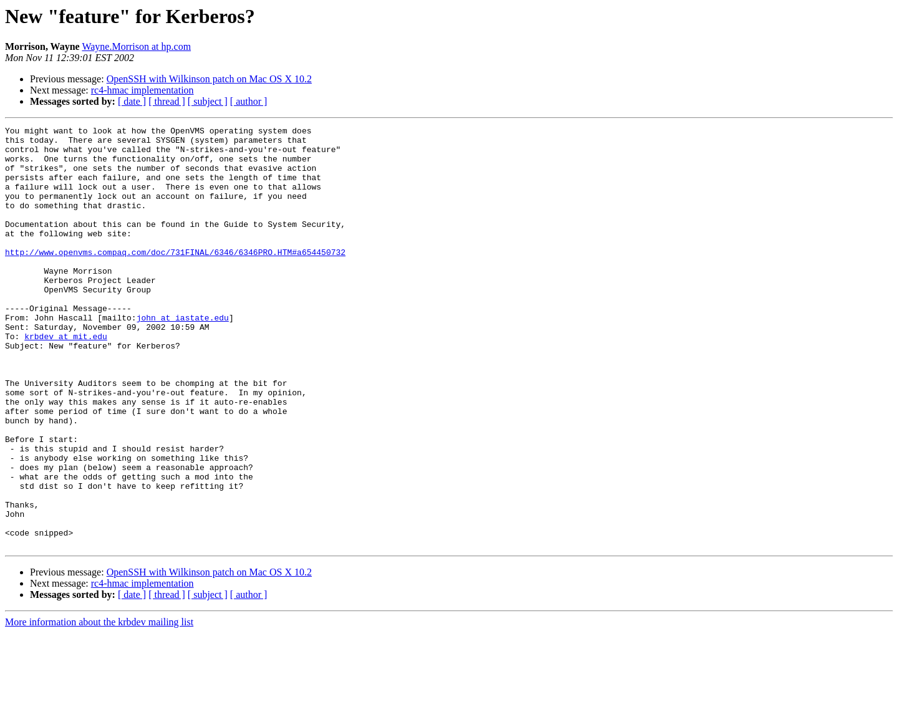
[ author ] (249, 101)
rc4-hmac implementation (142, 90)
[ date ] (132, 101)
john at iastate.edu (183, 356)
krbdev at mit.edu (65, 379)
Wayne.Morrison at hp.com (136, 46)
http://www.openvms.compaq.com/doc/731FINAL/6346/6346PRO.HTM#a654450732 (175, 278)
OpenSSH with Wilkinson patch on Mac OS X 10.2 (209, 79)
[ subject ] (208, 101)
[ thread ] (166, 101)
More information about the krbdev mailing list (99, 706)
